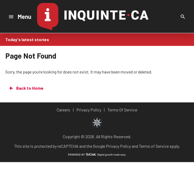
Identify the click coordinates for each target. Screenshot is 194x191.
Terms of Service (154, 146)
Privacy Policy (118, 146)
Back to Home (25, 88)
